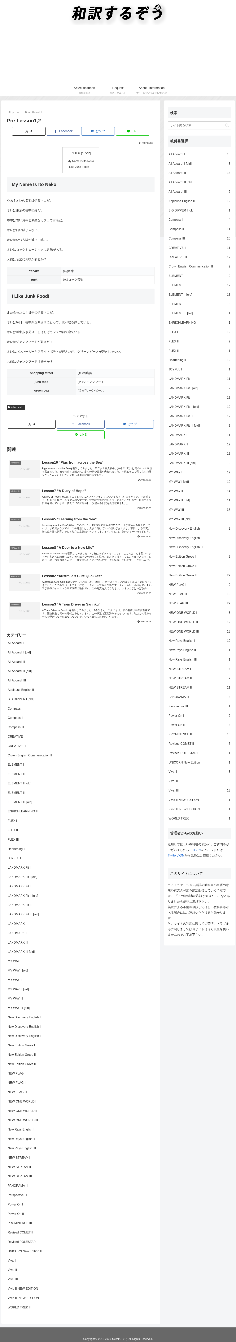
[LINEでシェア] (118, 131)
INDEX (75, 153)
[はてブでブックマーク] (93, 131)
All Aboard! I (16, 407)
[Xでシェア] (43, 131)
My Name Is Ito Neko (81, 160)
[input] (199, 125)
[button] (227, 125)
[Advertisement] (118, 55)
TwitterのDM (176, 855)
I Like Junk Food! (78, 166)
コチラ (196, 850)
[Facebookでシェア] (68, 131)
